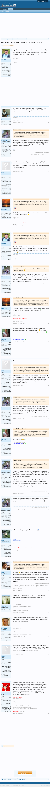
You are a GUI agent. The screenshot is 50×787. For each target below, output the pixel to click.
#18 (48, 636)
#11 (48, 418)
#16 (48, 590)
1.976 (10, 609)
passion (3, 119)
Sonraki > (11, 45)
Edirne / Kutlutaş (8, 146)
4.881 (10, 545)
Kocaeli (9, 64)
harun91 (3, 339)
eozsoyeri (4, 606)
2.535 (10, 177)
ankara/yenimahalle (7, 700)
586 (10, 342)
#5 (48, 227)
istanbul (9, 344)
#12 (48, 446)
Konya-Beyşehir (8, 213)
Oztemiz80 (4, 209)
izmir (10, 122)
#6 (48, 261)
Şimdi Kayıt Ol (25, 773)
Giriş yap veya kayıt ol (42, 1)
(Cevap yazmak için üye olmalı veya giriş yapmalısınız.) (37, 745)
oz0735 (3, 693)
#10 (48, 385)
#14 (48, 509)
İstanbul (9, 178)
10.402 (9, 145)
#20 (48, 713)
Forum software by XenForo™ (12, 785)
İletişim (43, 783)
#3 (48, 157)
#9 (48, 341)
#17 (48, 612)
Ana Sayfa (4, 9)
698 (10, 211)
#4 (48, 171)
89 (10, 63)
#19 (48, 654)
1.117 (10, 121)
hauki (2, 572)
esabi (2, 540)
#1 (48, 64)
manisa (9, 634)
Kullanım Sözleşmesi (45, 785)
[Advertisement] (25, 25)
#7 (48, 286)
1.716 (10, 577)
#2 (48, 122)
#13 (48, 493)
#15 (48, 550)
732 (10, 697)
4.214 (10, 633)
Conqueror (4, 140)
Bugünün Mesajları (5, 11)
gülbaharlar (4, 628)
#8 (48, 323)
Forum (10, 9)
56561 (2, 172)
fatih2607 (3, 59)
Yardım (47, 783)
